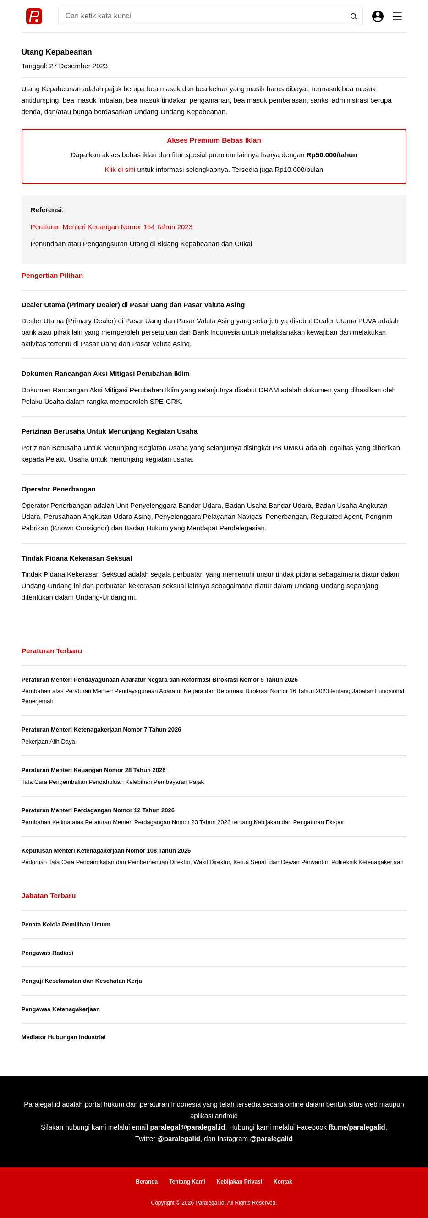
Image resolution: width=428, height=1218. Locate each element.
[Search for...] (201, 16)
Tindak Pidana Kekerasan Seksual (77, 558)
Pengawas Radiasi (47, 952)
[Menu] (397, 16)
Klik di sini (120, 169)
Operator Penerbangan (59, 489)
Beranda (147, 1182)
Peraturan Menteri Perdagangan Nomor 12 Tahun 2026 (98, 810)
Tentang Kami (187, 1182)
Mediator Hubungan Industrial (64, 1037)
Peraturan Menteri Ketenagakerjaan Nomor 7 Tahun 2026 (101, 729)
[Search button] (354, 16)
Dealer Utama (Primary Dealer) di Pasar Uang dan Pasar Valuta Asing (133, 305)
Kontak (283, 1182)
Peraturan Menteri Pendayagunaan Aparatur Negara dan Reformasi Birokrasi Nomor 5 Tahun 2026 (160, 679)
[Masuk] (378, 16)
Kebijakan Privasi (239, 1182)
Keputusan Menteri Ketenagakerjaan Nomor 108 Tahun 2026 (106, 850)
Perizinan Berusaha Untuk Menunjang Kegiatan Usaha (110, 431)
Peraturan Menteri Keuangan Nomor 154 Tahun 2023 (111, 227)
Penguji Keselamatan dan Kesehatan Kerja (82, 980)
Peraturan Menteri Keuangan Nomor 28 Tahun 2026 (94, 769)
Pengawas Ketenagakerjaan (61, 1009)
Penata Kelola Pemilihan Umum (66, 924)
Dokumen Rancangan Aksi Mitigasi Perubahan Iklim (106, 373)
